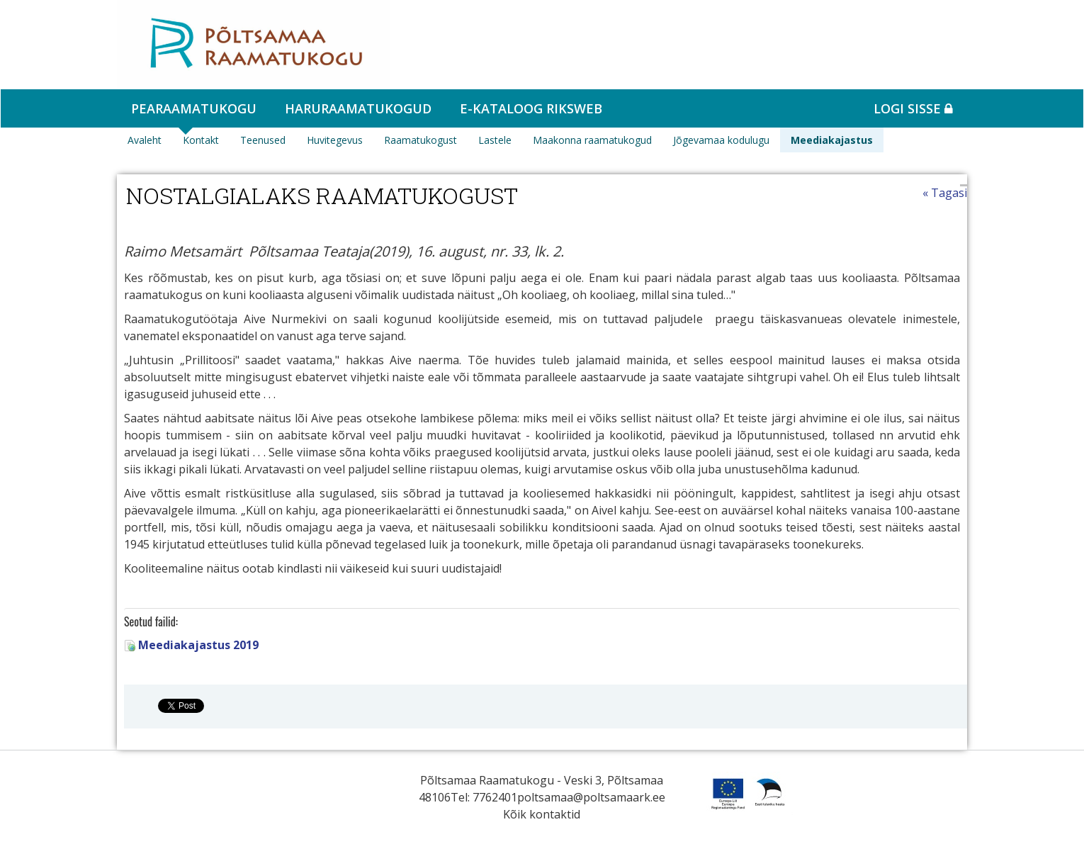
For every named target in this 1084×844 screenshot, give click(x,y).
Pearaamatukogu (193, 108)
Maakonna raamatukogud (592, 140)
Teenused (263, 140)
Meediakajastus (832, 140)
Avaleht (145, 140)
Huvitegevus (335, 140)
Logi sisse (913, 108)
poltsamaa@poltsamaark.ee (591, 797)
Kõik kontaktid (541, 814)
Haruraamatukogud (358, 108)
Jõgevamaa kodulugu (721, 140)
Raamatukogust (420, 140)
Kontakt (201, 140)
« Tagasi (944, 193)
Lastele (495, 140)
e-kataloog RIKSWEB (531, 108)
